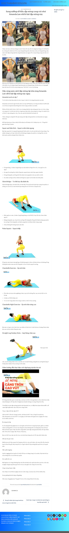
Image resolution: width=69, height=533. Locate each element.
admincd (34, 18)
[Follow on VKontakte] (62, 519)
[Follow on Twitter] (57, 515)
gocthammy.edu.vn (8, 3)
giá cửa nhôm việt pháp (60, 5)
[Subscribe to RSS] (48, 519)
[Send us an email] (59, 515)
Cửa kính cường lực (60, 2)
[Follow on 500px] (59, 519)
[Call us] (62, 515)
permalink (39, 484)
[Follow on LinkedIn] (51, 519)
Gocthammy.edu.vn (36, 2)
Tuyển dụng (47, 2)
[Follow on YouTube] (54, 519)
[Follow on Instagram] (51, 515)
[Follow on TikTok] (54, 515)
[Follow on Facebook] (48, 515)
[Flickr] (57, 519)
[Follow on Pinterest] (65, 515)
